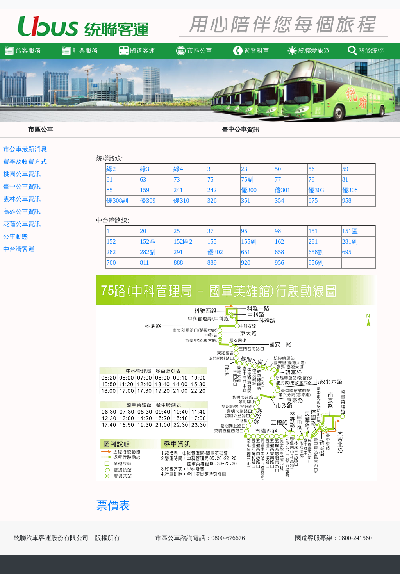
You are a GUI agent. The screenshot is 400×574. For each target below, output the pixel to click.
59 (345, 169)
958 (347, 200)
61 (109, 179)
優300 (249, 190)
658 (279, 252)
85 (109, 190)
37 (210, 231)
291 (178, 252)
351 (245, 200)
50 (278, 169)
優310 (181, 200)
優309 (147, 200)
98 (278, 231)
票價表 (113, 505)
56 (311, 169)
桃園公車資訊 (22, 174)
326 (212, 200)
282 (111, 252)
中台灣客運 (18, 249)
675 (313, 200)
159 (144, 190)
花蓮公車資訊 (22, 224)
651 (245, 252)
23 (244, 169)
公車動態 (15, 236)
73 (176, 179)
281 (313, 241)
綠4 (178, 169)
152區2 (182, 241)
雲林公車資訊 (22, 199)
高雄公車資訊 (22, 211)
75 (210, 179)
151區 (350, 231)
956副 (316, 262)
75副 (247, 179)
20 (143, 231)
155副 (249, 241)
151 (313, 231)
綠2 (111, 169)
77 (278, 179)
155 (212, 241)
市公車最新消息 (25, 149)
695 (347, 252)
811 (144, 262)
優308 (350, 190)
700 (111, 262)
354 (279, 200)
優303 (316, 190)
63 (143, 179)
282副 (147, 252)
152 (111, 241)
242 (212, 190)
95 (244, 231)
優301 (282, 190)
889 (212, 262)
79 (311, 179)
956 (279, 262)
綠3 (144, 169)
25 (176, 231)
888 (178, 262)
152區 (147, 241)
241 (178, 190)
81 (345, 179)
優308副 (117, 200)
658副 (316, 252)
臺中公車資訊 (22, 186)
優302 (215, 252)
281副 (350, 241)
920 (245, 262)
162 (279, 241)
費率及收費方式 (25, 161)
